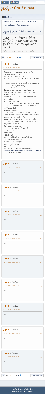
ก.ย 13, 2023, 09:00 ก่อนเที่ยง (11, 214)
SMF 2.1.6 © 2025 (17, 391)
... (16, 57)
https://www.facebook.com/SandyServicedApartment (22, 151)
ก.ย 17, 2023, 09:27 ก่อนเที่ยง (11, 309)
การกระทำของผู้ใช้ (37, 57)
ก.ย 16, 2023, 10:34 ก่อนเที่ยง (11, 286)
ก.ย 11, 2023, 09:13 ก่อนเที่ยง (11, 167)
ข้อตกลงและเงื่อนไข (23, 389)
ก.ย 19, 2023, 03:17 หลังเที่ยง (11, 357)
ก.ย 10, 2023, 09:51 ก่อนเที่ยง (11, 67)
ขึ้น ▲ (31, 389)
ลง (3, 57)
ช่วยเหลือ (14, 389)
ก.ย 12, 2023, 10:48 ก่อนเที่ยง (11, 191)
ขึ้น (3, 375)
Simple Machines (28, 391)
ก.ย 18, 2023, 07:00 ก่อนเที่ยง (11, 333)
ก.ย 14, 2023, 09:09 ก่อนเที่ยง (11, 238)
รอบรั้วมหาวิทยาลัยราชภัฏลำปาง (17, 9)
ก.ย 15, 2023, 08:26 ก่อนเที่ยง (11, 262)
